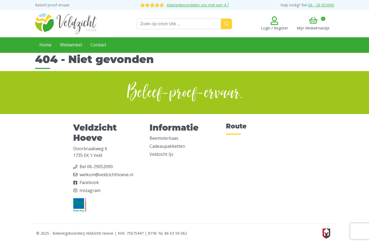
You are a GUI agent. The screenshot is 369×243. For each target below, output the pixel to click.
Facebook (89, 182)
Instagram (90, 190)
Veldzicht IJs (161, 154)
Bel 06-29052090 (96, 167)
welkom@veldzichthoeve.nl (106, 175)
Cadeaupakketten (167, 146)
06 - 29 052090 (321, 5)
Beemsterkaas (164, 138)
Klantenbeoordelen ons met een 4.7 (184, 5)
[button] (313, 23)
